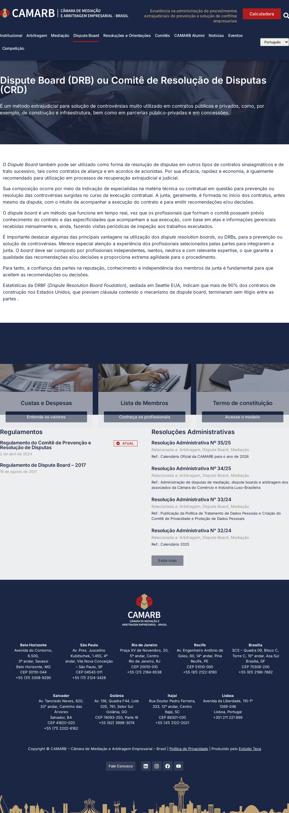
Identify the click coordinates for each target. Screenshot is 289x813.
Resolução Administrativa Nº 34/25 (191, 468)
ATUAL (128, 443)
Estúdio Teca (250, 748)
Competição (13, 48)
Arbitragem (36, 35)
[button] (167, 560)
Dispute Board (86, 35)
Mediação (60, 35)
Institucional (11, 35)
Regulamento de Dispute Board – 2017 (43, 465)
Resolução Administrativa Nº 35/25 (191, 443)
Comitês (162, 35)
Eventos (235, 35)
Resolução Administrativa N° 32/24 (191, 530)
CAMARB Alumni (189, 35)
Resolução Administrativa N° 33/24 (191, 499)
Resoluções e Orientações (127, 35)
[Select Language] (274, 42)
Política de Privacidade (188, 748)
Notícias (216, 35)
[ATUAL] (118, 443)
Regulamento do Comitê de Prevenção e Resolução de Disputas (45, 445)
